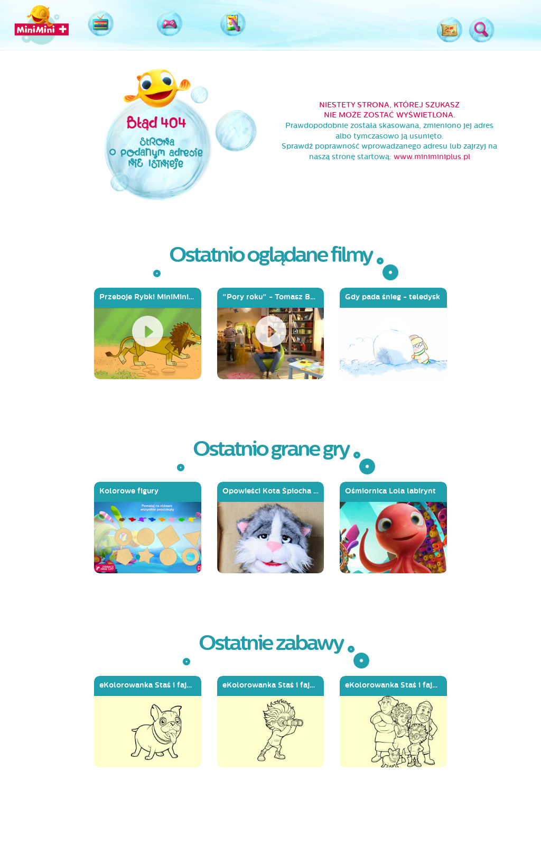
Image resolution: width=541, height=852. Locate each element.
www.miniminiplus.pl (432, 156)
